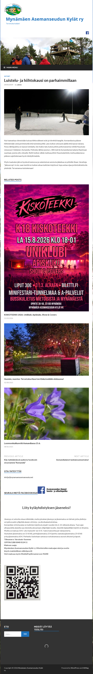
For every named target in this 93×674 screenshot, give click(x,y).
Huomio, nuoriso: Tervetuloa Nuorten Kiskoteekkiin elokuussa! (34, 379)
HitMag (86, 668)
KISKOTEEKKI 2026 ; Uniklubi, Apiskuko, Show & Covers (30, 314)
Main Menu (12, 67)
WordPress (75, 668)
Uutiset (7, 76)
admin (19, 85)
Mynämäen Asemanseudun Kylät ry (44, 19)
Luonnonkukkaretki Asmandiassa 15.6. (22, 443)
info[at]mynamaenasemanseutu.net (18, 477)
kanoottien (68, 528)
